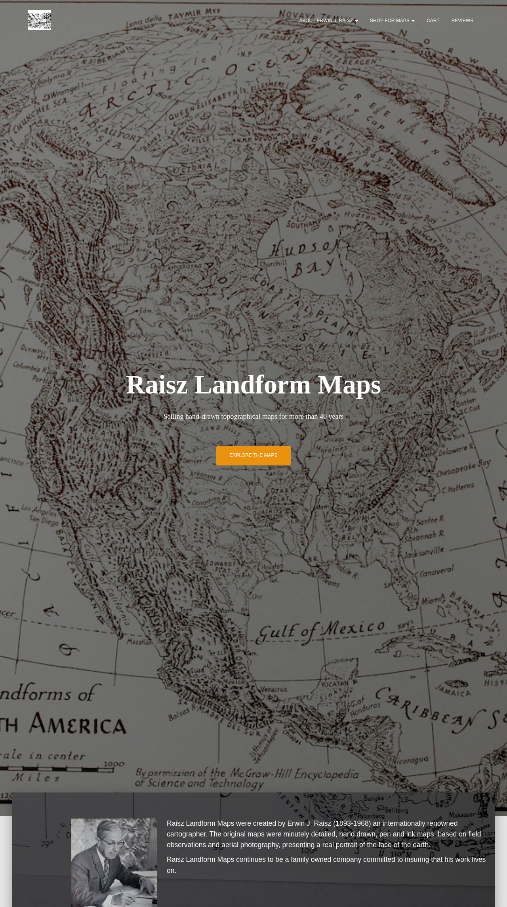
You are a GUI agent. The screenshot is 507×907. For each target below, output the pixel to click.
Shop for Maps (392, 20)
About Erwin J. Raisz (328, 20)
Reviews (462, 20)
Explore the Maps (253, 455)
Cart (433, 20)
